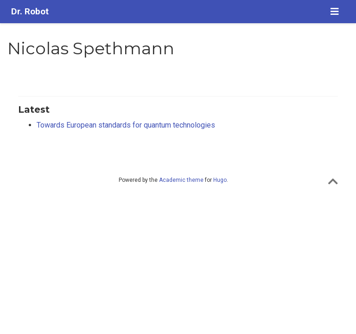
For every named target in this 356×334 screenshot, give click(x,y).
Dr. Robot (30, 11)
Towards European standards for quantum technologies (126, 125)
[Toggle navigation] (334, 12)
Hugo (220, 180)
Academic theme (181, 180)
